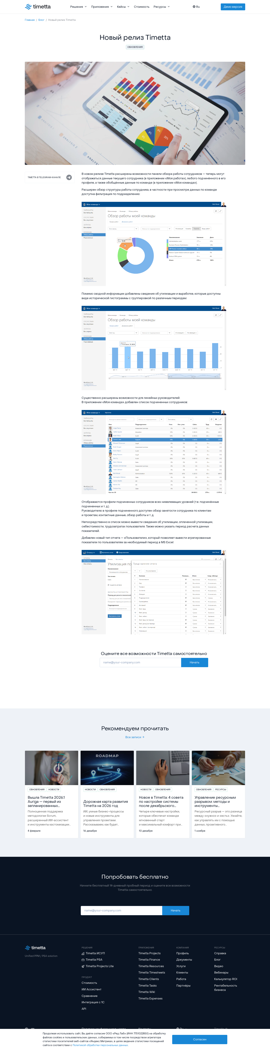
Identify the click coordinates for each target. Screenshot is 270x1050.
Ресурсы (162, 7)
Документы (184, 959)
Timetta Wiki (146, 992)
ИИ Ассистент (91, 989)
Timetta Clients (148, 979)
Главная (30, 20)
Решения (78, 7)
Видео (218, 966)
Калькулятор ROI (225, 979)
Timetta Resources (151, 966)
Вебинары (221, 972)
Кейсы (123, 7)
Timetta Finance (149, 959)
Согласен (199, 1039)
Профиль (182, 953)
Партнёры (183, 985)
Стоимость (141, 7)
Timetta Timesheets (151, 972)
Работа (181, 979)
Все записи (135, 737)
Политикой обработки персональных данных (100, 1045)
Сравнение (89, 996)
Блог (41, 20)
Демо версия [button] (233, 7)
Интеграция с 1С (93, 1002)
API (84, 1009)
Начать (194, 662)
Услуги (181, 966)
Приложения (102, 7)
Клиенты (182, 972)
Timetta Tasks (147, 985)
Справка (220, 953)
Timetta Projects (149, 953)
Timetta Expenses (150, 998)
